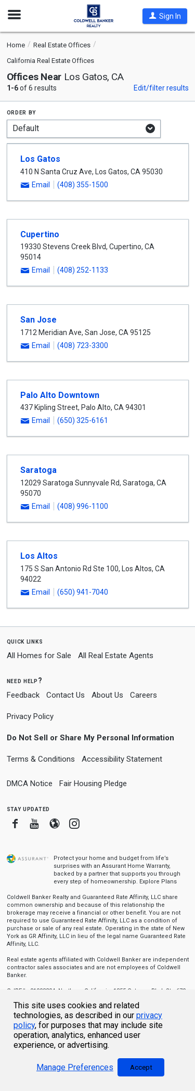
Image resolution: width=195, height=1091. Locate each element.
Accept (141, 1067)
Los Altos (39, 556)
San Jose (38, 320)
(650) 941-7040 (82, 592)
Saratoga (38, 470)
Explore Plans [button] (158, 881)
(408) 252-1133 (82, 270)
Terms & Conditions (41, 759)
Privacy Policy (30, 716)
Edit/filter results (161, 88)
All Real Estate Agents (115, 655)
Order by (21, 112)
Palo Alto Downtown (59, 395)
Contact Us (65, 695)
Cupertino (39, 234)
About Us (107, 695)
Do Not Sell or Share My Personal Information (90, 737)
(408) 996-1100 (82, 506)
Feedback (23, 695)
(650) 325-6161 (82, 420)
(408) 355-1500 (82, 185)
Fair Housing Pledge (93, 783)
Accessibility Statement (122, 759)
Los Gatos (40, 159)
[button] (164, 16)
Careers (143, 695)
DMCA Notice (30, 783)
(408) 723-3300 (82, 345)
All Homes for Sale (39, 655)
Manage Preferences (74, 1067)
